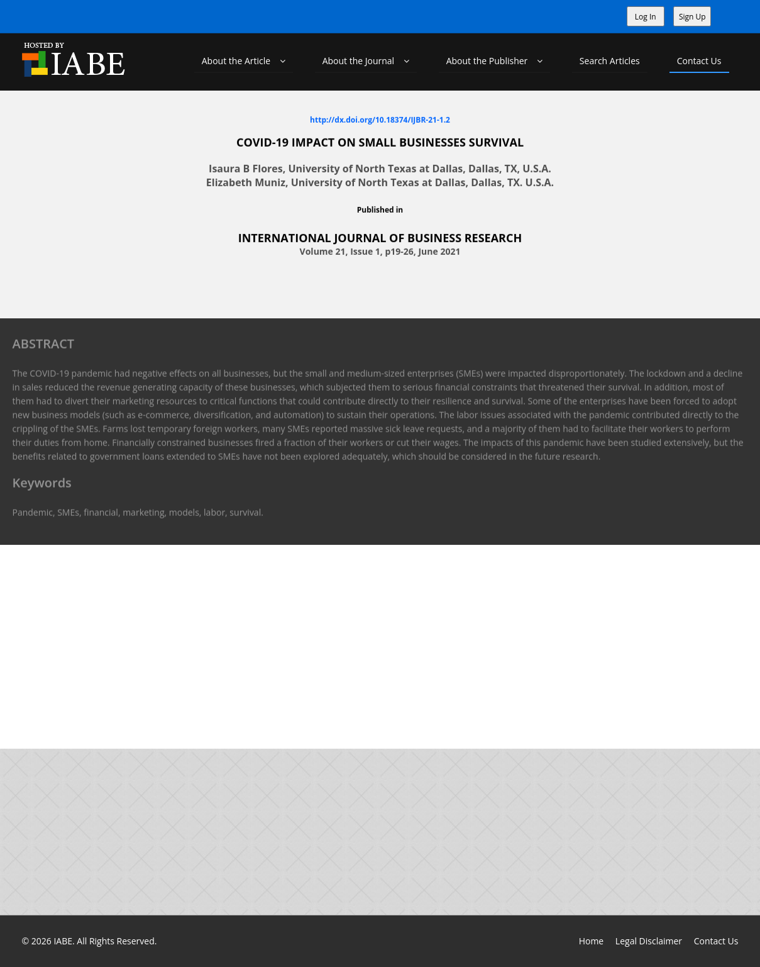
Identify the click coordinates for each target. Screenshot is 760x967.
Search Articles (610, 61)
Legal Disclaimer (648, 941)
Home (591, 941)
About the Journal (365, 61)
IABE (62, 941)
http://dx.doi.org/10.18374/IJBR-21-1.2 (380, 119)
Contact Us (699, 61)
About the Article (243, 61)
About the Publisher (494, 61)
